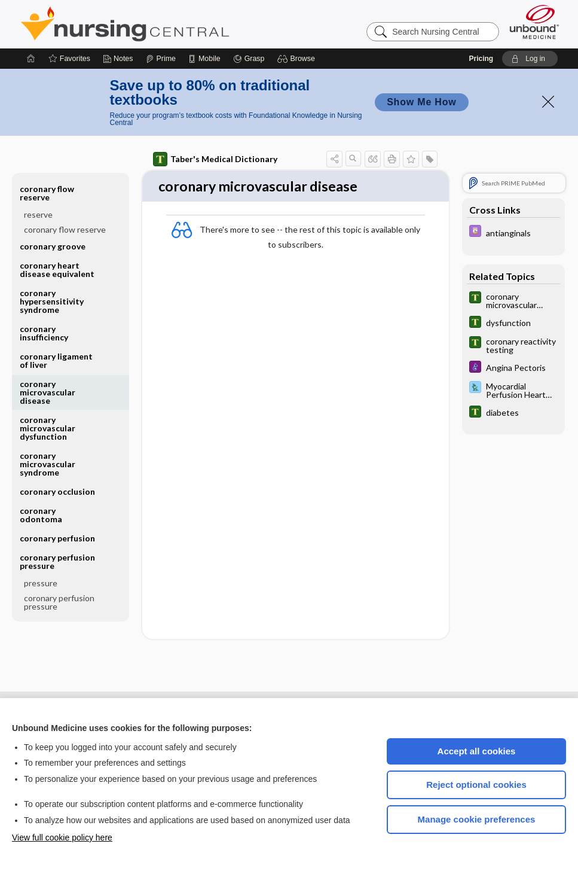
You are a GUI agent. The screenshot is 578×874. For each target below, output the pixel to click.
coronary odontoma (41, 514)
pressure (40, 583)
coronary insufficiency (44, 333)
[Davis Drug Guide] (513, 232)
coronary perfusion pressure (57, 561)
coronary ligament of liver (56, 360)
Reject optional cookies (476, 784)
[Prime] (161, 58)
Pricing (481, 58)
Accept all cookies (477, 751)
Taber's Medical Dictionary (215, 159)
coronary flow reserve (47, 193)
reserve (38, 214)
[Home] (31, 58)
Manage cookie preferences (477, 819)
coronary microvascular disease (47, 392)
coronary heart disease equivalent (57, 269)
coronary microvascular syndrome (47, 463)
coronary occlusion (57, 491)
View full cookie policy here (62, 837)
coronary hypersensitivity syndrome (52, 301)
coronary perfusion (57, 538)
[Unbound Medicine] (534, 22)
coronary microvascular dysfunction (47, 428)
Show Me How (421, 102)
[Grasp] (249, 58)
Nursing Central (169, 24)
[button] (298, 58)
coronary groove (52, 246)
